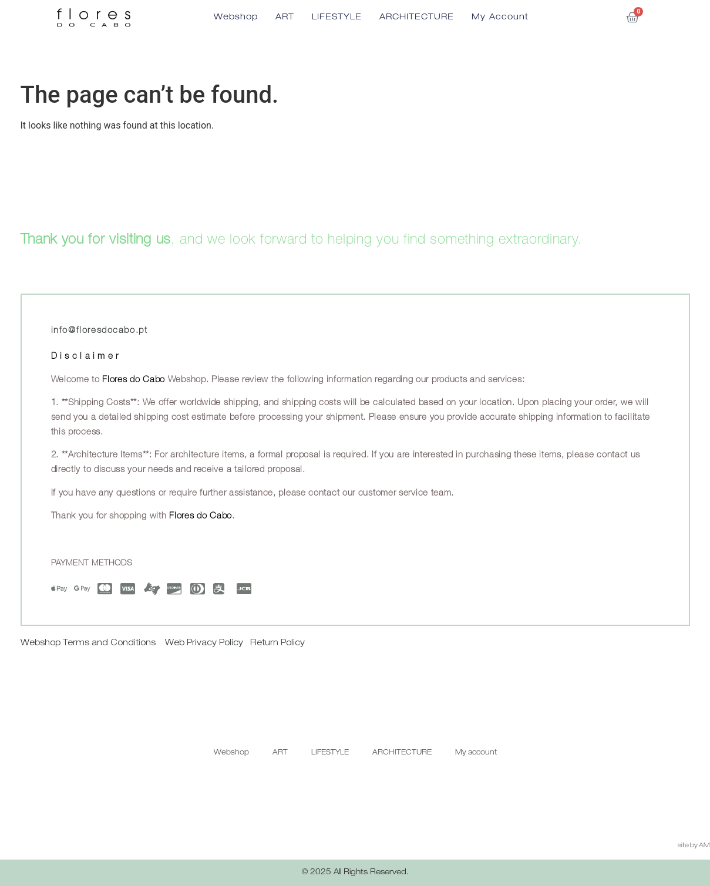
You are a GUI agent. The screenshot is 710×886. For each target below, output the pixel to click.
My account (500, 18)
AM (704, 846)
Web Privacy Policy (204, 643)
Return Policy (277, 643)
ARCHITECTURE (416, 18)
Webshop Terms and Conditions (89, 643)
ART (284, 18)
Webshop (236, 18)
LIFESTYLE (337, 18)
